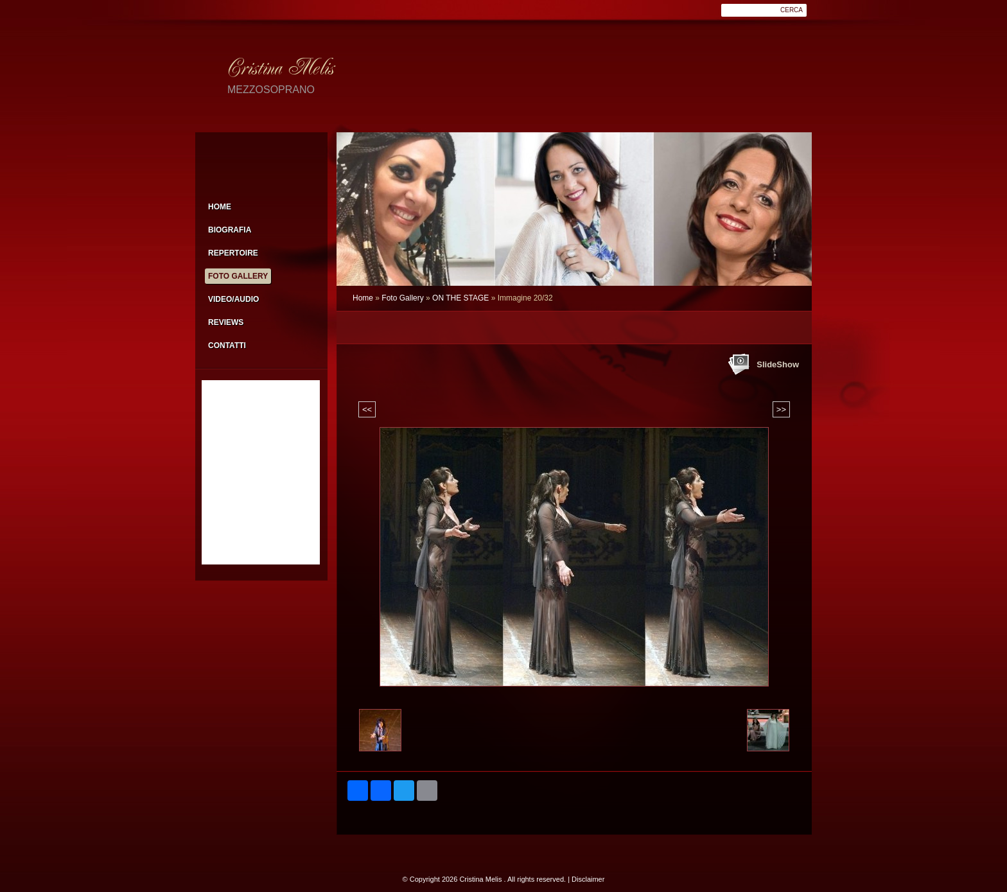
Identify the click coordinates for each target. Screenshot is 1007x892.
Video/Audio (233, 299)
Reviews (225, 322)
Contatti (227, 345)
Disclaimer (588, 879)
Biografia (229, 229)
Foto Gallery (402, 297)
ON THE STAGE (460, 297)
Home (363, 297)
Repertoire (233, 253)
